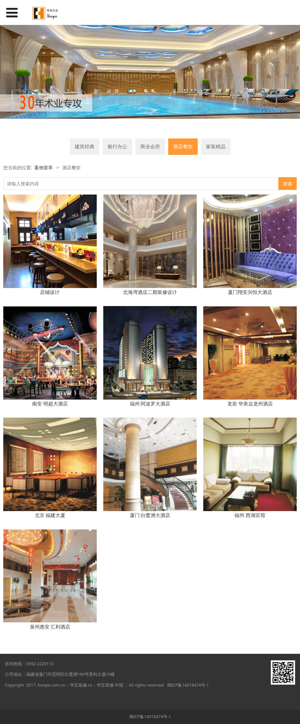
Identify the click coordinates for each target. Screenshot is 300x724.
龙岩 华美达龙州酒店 (250, 403)
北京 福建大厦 (50, 515)
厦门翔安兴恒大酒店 (250, 292)
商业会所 (150, 146)
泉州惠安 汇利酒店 (50, 626)
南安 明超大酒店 (50, 403)
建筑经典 (84, 146)
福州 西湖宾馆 (249, 515)
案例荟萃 (43, 167)
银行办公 (117, 146)
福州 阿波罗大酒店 (150, 403)
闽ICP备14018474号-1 (188, 685)
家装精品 (216, 146)
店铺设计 (50, 292)
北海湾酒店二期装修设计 (150, 292)
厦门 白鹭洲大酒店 (150, 515)
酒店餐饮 (183, 146)
